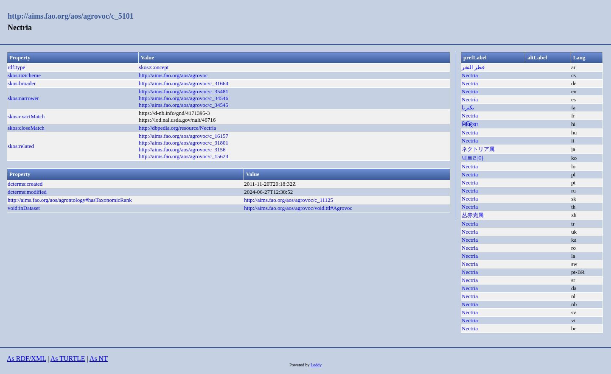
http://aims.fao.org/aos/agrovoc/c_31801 (183, 143)
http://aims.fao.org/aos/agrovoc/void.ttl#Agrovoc (298, 208)
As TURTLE (67, 358)
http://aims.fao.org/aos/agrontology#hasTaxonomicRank (70, 200)
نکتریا (468, 107)
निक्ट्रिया (470, 124)
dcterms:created (25, 184)
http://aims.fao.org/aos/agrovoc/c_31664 (183, 83)
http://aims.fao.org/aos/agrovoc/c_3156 (182, 149)
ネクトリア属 (478, 149)
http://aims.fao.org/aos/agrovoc (173, 75)
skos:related (21, 146)
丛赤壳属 (473, 215)
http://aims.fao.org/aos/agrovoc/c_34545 (183, 105)
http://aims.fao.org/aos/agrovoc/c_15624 (183, 156)
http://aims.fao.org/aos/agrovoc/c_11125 (288, 200)
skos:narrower (23, 98)
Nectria (470, 75)
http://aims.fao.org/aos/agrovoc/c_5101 (71, 16)
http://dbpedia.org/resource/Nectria (177, 128)
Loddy (316, 365)
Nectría (470, 99)
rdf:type (16, 67)
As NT (99, 358)
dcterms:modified (27, 192)
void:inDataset (24, 208)
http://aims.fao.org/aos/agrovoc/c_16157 (183, 136)
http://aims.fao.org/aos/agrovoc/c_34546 (183, 98)
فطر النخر (473, 67)
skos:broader (22, 83)
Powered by (300, 365)
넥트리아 (473, 158)
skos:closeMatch (26, 128)
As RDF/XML (26, 358)
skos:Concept (153, 67)
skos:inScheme (24, 75)
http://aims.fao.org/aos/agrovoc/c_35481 (183, 91)
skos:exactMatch (26, 116)
